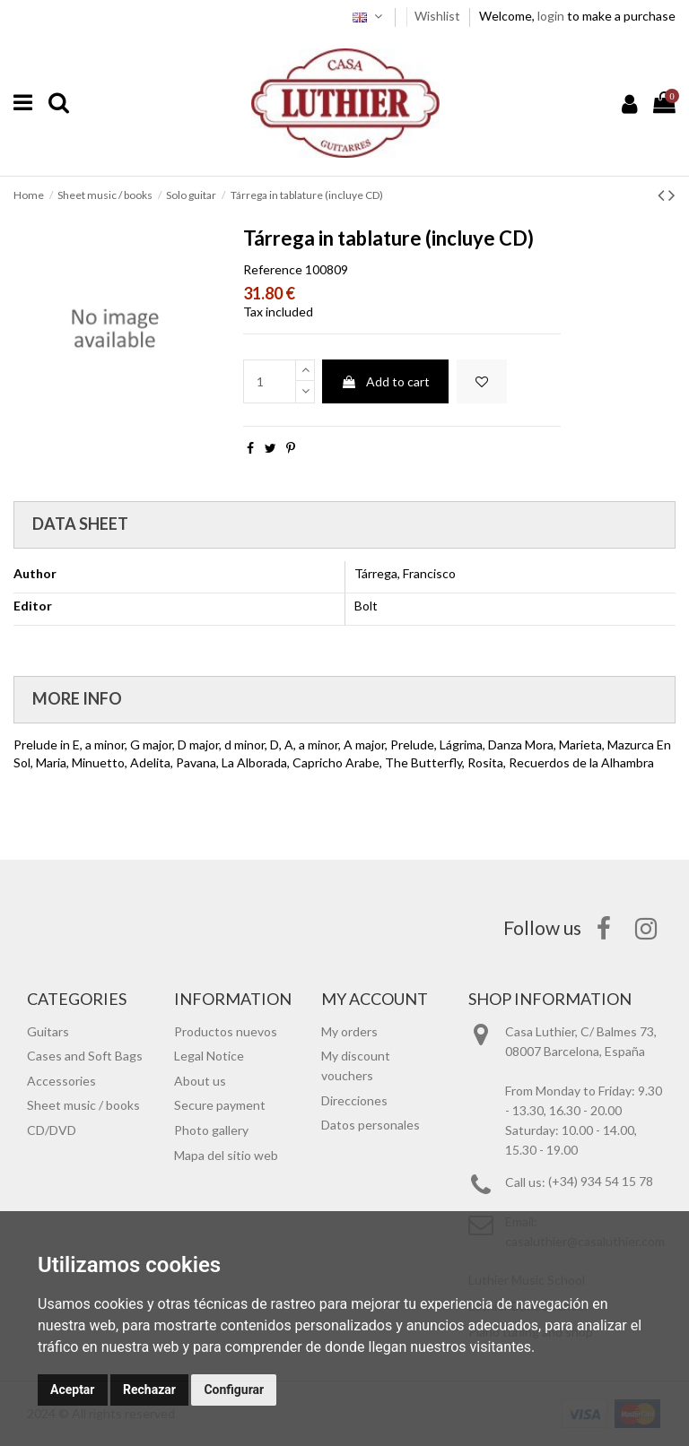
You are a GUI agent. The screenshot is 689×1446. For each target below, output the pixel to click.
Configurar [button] (234, 1389)
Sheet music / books (83, 1105)
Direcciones (354, 1100)
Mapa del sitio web (226, 1155)
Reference (272, 269)
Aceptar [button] (72, 1389)
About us (200, 1080)
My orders (349, 1031)
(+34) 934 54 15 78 (600, 1182)
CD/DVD (51, 1130)
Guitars (48, 1031)
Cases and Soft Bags (85, 1055)
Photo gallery (211, 1130)
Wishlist (438, 15)
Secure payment (220, 1105)
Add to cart (385, 381)
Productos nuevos (225, 1031)
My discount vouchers (355, 1065)
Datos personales (370, 1124)
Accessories (61, 1080)
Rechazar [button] (149, 1389)
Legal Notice (209, 1055)
